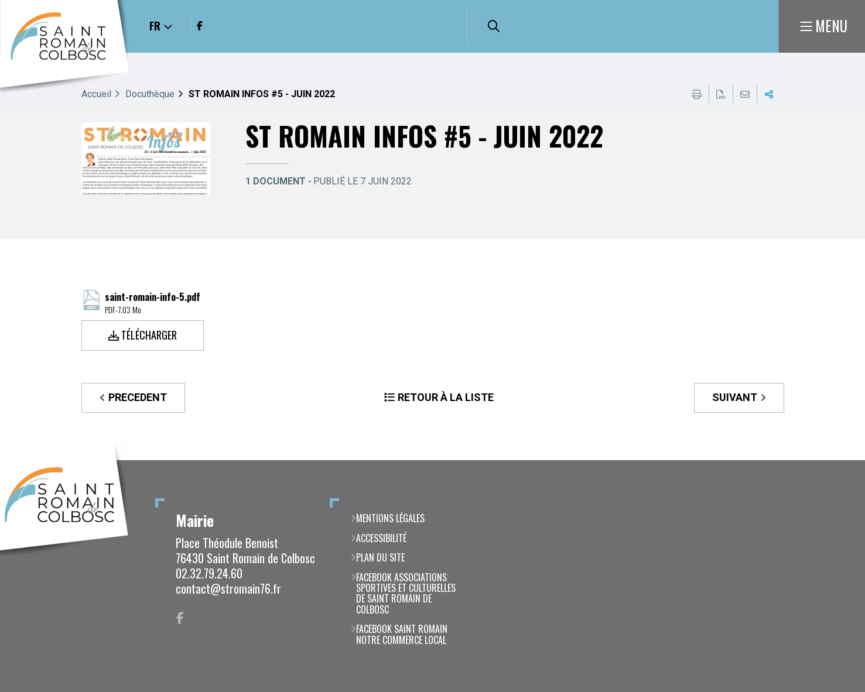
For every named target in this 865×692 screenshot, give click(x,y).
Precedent (137, 397)
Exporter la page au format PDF (721, 94)
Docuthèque (150, 94)
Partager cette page (769, 94)
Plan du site (380, 557)
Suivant (734, 397)
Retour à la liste (446, 397)
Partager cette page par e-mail (745, 94)
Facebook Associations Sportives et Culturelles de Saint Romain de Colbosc (406, 593)
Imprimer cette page (697, 94)
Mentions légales (390, 518)
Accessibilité (381, 538)
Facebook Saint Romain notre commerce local (401, 634)
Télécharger (149, 334)
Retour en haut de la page (838, 460)
